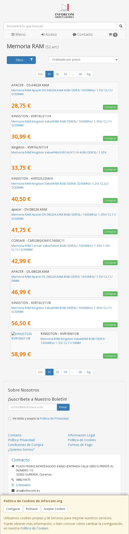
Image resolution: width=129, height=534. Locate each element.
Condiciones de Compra (25, 444)
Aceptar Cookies (54, 509)
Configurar (13, 509)
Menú (18, 34)
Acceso (49, 34)
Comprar (110, 107)
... (73, 74)
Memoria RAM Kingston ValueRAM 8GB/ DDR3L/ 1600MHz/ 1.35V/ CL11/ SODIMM (61, 310)
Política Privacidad (21, 440)
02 (57, 74)
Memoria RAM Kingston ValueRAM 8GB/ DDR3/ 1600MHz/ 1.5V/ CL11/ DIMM (64, 339)
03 (65, 74)
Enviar (63, 407)
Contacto (83, 34)
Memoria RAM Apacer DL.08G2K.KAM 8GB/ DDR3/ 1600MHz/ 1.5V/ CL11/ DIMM (62, 278)
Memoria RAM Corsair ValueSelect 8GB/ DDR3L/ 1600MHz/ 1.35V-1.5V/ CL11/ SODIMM (60, 248)
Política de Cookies (34, 528)
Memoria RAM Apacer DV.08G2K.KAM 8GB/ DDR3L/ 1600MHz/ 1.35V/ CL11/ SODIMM (63, 216)
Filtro (24, 60)
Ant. (40, 74)
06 (80, 74)
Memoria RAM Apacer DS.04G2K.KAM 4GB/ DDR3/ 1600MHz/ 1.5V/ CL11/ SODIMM (62, 92)
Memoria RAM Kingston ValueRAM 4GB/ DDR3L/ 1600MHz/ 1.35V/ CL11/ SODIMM (61, 123)
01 (49, 74)
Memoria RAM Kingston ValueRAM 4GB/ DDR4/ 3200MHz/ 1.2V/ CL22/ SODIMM (59, 185)
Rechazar (32, 509)
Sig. (89, 74)
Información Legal (81, 435)
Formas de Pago (80, 444)
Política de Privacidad (54, 418)
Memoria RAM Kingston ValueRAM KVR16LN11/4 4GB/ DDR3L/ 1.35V (58, 152)
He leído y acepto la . (41, 418)
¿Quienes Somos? (21, 449)
